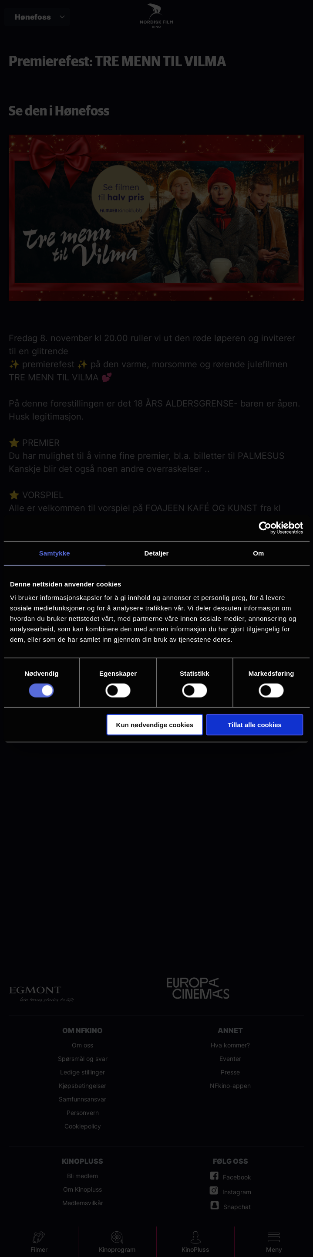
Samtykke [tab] (54, 552)
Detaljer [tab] (157, 552)
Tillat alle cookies (255, 724)
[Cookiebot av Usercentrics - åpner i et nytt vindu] (265, 527)
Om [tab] (258, 552)
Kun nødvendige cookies (155, 724)
